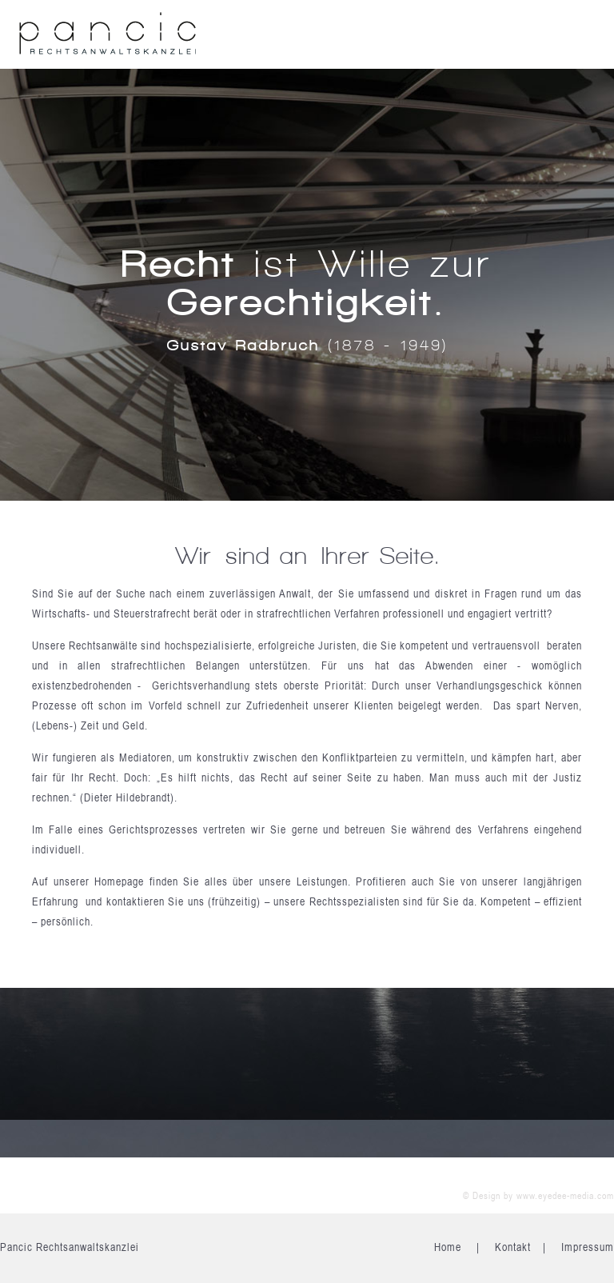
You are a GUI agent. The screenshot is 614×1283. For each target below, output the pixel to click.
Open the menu (578, 36)
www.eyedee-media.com (565, 1195)
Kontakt (513, 1247)
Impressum (587, 1247)
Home (447, 1247)
